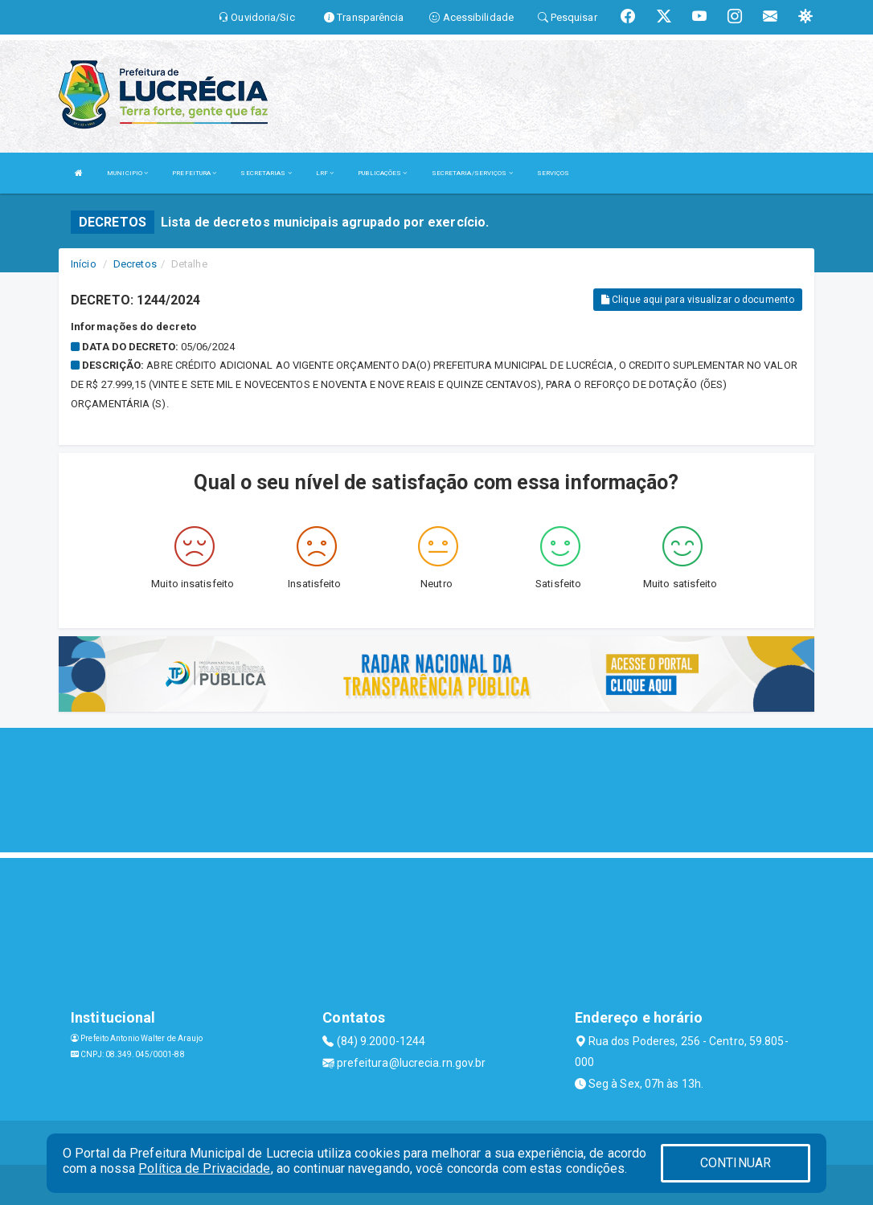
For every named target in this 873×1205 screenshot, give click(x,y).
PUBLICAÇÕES (382, 173)
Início (83, 264)
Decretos (135, 264)
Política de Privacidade (204, 1168)
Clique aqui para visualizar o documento (697, 299)
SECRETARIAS (265, 173)
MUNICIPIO (127, 173)
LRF (325, 173)
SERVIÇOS (553, 173)
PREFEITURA (194, 173)
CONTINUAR (735, 1162)
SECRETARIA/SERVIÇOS (472, 173)
